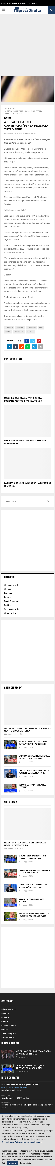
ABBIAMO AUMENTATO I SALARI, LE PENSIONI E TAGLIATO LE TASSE (34, 915)
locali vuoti (19, 332)
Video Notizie (10, 613)
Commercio (31, 328)
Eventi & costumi (11, 601)
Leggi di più (25, 1163)
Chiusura (20, 328)
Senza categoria (11, 609)
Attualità (7, 589)
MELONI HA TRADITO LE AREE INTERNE (31, 900)
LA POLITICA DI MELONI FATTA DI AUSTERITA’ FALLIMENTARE (33, 886)
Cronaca (8, 593)
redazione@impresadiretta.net (14, 1087)
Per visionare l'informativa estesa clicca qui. (22, 1142)
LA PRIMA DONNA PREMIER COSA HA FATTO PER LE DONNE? (27, 484)
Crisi (41, 328)
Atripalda (9, 328)
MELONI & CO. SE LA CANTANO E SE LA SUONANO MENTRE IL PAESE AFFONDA (23, 399)
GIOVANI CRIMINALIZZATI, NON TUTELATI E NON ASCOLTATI (25, 442)
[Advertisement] (27, 47)
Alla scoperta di (11, 585)
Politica (8, 118)
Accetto (12, 1163)
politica (30, 332)
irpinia (8, 332)
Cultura (7, 597)
